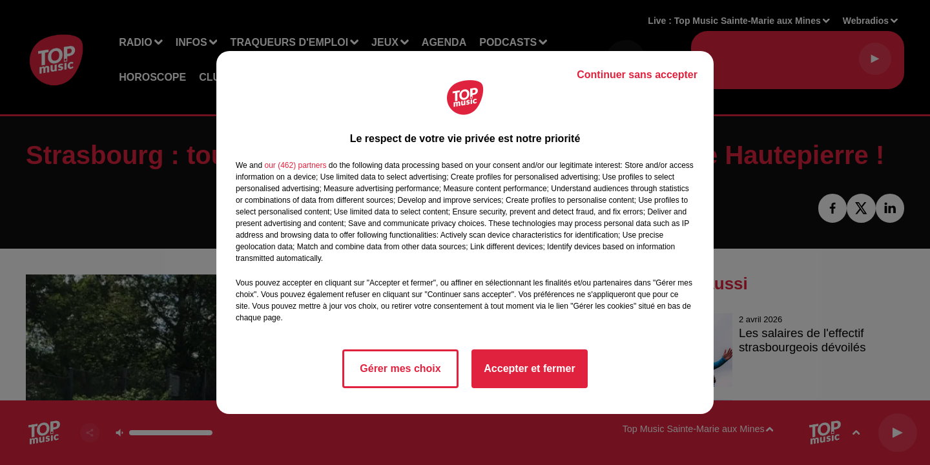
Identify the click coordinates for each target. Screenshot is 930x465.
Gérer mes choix (400, 368)
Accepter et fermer (529, 368)
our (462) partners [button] (295, 165)
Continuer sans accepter (637, 74)
